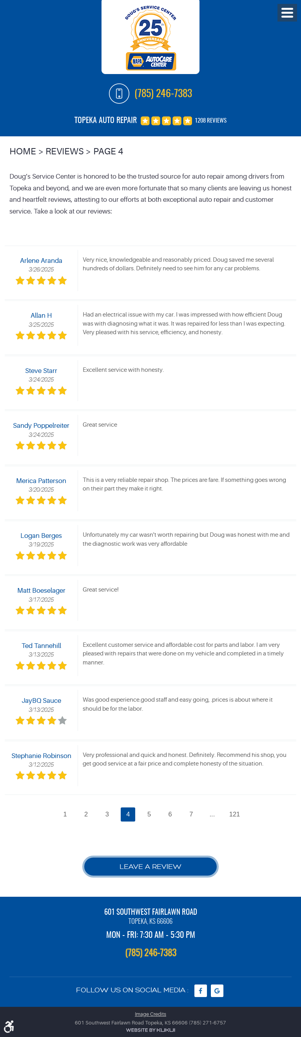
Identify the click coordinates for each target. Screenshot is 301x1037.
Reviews (64, 151)
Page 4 (108, 151)
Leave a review (150, 867)
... (212, 814)
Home (22, 151)
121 (234, 814)
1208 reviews (211, 121)
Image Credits (150, 1014)
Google (217, 991)
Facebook (200, 991)
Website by (150, 1030)
